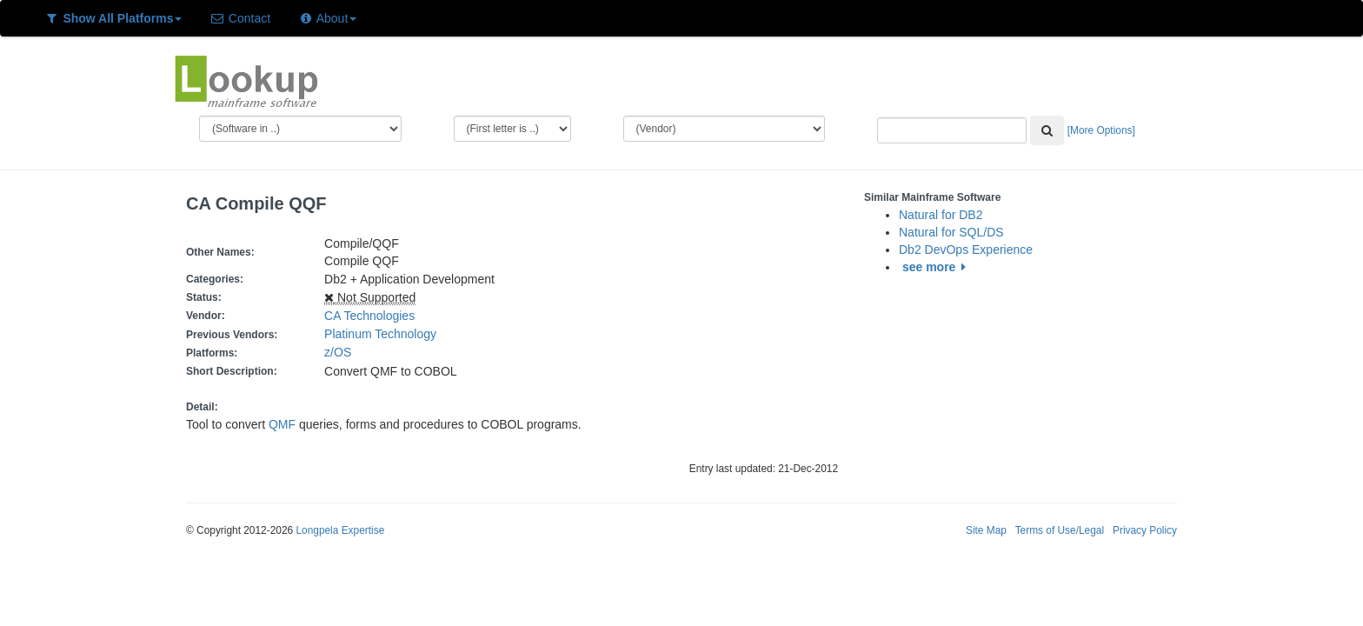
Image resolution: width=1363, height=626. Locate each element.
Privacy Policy (1145, 530)
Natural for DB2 (940, 215)
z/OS (341, 352)
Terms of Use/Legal (1059, 530)
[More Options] (1101, 130)
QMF (282, 424)
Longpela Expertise (340, 530)
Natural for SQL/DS (951, 232)
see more (936, 267)
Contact (239, 18)
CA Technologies (369, 316)
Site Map (986, 530)
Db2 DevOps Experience (966, 249)
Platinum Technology (380, 334)
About (327, 18)
